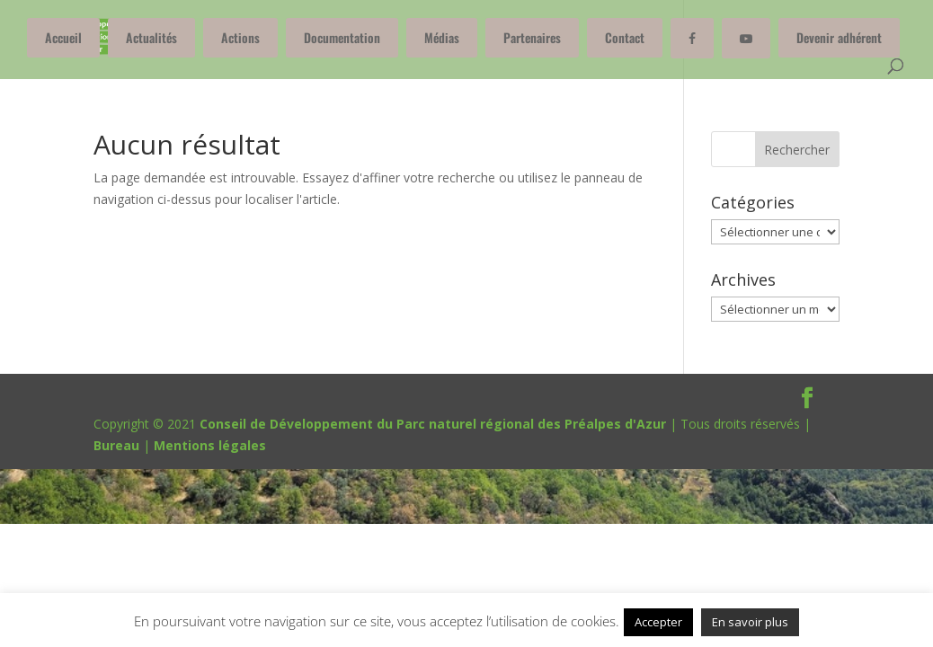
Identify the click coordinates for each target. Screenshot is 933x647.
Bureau (116, 445)
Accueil (63, 37)
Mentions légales (210, 445)
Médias (441, 37)
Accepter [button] (658, 622)
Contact (624, 37)
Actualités (151, 37)
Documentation (342, 37)
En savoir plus (750, 622)
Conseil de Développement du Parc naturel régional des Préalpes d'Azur (433, 423)
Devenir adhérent (839, 37)
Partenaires (532, 37)
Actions (240, 37)
